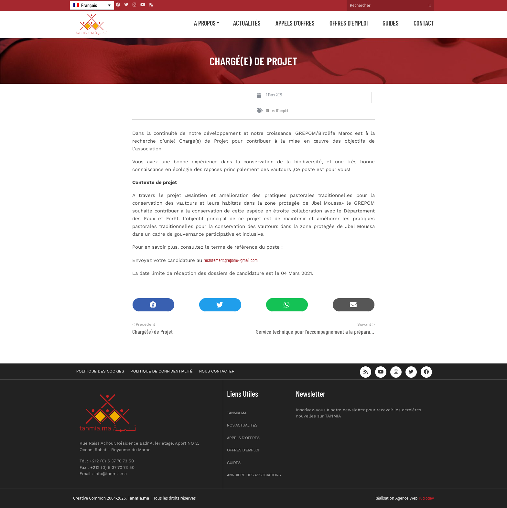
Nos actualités (242, 425)
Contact (424, 23)
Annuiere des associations (254, 475)
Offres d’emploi (348, 23)
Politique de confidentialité (162, 371)
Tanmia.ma (236, 413)
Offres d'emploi (277, 110)
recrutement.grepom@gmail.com (231, 260)
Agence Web (406, 498)
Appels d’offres (295, 23)
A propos (205, 23)
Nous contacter (216, 371)
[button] (153, 305)
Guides (391, 23)
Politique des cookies (100, 371)
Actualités (247, 23)
